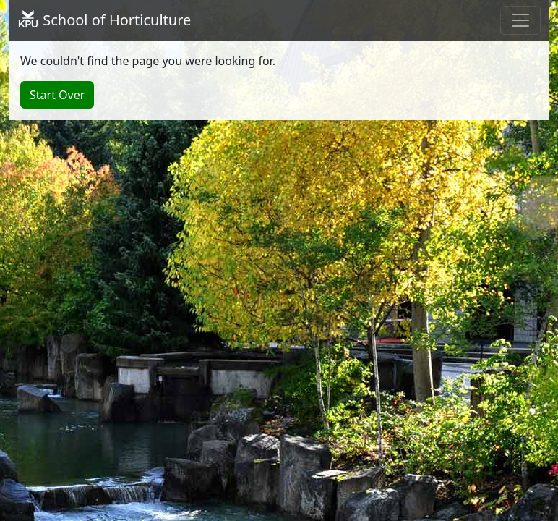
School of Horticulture (104, 20)
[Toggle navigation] (520, 20)
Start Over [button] (57, 95)
